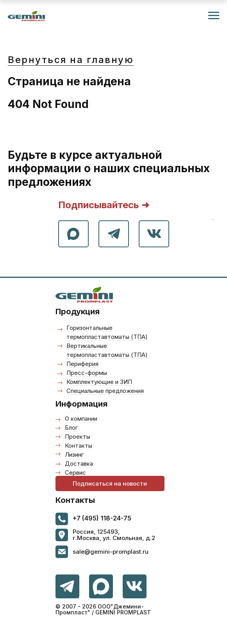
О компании (81, 418)
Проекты (77, 436)
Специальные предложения (105, 390)
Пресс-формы (86, 372)
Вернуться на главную (71, 59)
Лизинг (74, 454)
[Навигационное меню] (213, 16)
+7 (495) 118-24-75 (102, 518)
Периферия (82, 363)
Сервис (75, 472)
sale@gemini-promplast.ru (110, 551)
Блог (71, 427)
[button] (109, 483)
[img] (135, 586)
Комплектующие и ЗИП (99, 381)
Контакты (78, 445)
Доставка (79, 463)
